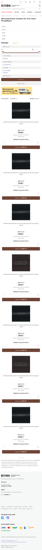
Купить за (21, 147)
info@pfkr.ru (7, 494)
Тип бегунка (6, 56)
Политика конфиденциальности (9, 540)
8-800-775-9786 (6, 486)
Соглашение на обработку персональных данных (13, 542)
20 (39, 98)
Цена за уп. (6, 46)
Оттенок (5, 68)
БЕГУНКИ (17, 12)
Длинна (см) (6, 76)
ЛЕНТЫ (23, 12)
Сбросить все (16, 43)
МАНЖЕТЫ (29, 12)
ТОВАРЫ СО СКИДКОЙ (6, 12)
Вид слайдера (7, 62)
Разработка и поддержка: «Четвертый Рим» (11, 546)
